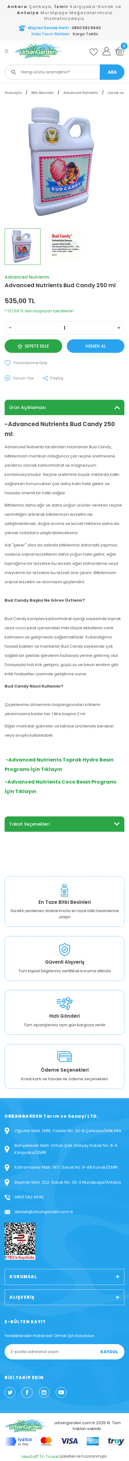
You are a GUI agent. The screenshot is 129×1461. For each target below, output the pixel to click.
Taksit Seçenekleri (29, 824)
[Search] (64, 72)
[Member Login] (106, 51)
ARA (112, 72)
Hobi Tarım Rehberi (50, 34)
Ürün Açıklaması (27, 407)
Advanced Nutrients (27, 277)
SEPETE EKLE (33, 346)
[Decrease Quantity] (10, 328)
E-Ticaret (50, 1456)
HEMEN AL (96, 346)
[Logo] (38, 51)
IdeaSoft (30, 1456)
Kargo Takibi (85, 34)
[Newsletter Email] (64, 1351)
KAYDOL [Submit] (109, 1352)
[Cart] (119, 51)
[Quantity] (64, 328)
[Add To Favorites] (64, 363)
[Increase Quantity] (119, 328)
